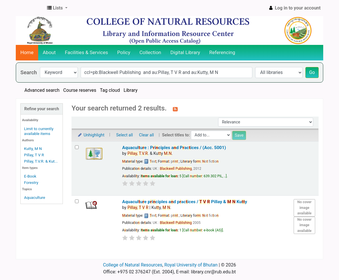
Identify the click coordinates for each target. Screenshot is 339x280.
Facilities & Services (86, 52)
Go (312, 72)
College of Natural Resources (132, 265)
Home (27, 52)
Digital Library (185, 52)
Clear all (146, 135)
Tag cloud (110, 90)
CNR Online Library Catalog (30, 8)
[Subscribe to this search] (175, 108)
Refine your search (41, 108)
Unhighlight (90, 135)
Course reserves (79, 90)
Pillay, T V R (34, 155)
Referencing (222, 52)
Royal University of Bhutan (191, 265)
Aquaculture (34, 197)
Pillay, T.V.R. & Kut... (41, 161)
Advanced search (41, 90)
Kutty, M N (33, 148)
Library (130, 90)
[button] (57, 8)
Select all (124, 135)
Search (28, 72)
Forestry (31, 182)
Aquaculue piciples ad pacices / (184, 201)
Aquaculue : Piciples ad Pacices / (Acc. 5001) (174, 147)
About (49, 52)
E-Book (30, 176)
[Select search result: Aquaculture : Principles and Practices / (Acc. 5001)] (77, 147)
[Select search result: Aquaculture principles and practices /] (77, 201)
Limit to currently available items (38, 131)
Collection (150, 52)
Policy (123, 52)
